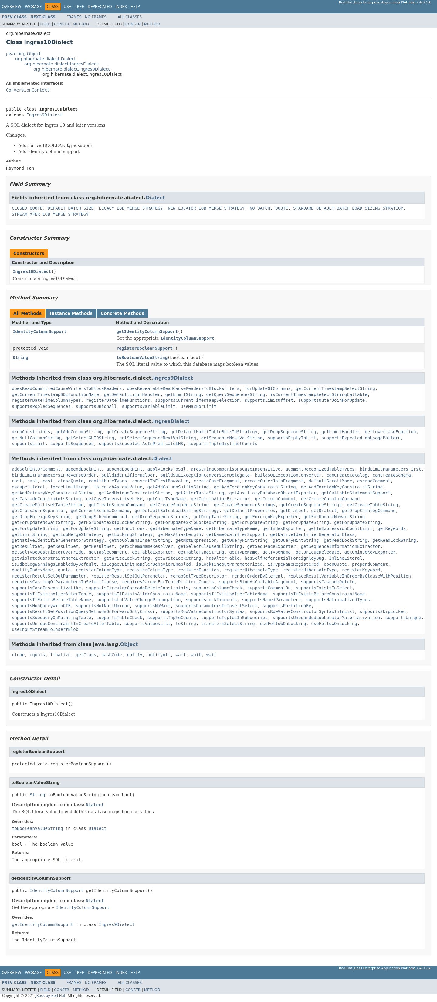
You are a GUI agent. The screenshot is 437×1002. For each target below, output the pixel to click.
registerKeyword (361, 570)
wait (181, 654)
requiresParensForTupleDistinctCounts (168, 581)
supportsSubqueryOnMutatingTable (51, 617)
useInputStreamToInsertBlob (45, 629)
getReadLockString (345, 540)
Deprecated (100, 7)
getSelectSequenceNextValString (157, 437)
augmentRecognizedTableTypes (320, 469)
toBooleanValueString (142, 357)
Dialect (155, 198)
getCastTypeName (166, 498)
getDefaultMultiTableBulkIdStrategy (214, 431)
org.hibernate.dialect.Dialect (45, 58)
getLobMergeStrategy (77, 534)
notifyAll (159, 654)
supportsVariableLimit (148, 406)
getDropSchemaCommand (101, 516)
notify (134, 654)
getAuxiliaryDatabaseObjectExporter (272, 493)
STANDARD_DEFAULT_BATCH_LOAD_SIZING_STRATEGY (348, 208)
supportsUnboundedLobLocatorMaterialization (326, 617)
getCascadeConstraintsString (46, 498)
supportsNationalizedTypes (338, 599)
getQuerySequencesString (235, 394)
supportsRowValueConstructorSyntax (202, 611)
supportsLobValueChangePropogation (138, 599)
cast (17, 480)
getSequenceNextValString (232, 437)
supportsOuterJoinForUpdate (331, 400)
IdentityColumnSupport (39, 331)
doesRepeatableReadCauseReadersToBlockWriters (183, 388)
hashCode (111, 654)
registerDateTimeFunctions (118, 400)
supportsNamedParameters (271, 599)
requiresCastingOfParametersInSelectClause (64, 581)
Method (81, 24)
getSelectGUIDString (90, 437)
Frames (74, 17)
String (20, 357)
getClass (86, 654)
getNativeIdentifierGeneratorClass (312, 534)
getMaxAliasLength (179, 534)
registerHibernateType (251, 570)
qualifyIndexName (32, 570)
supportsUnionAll (96, 406)
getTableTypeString (201, 552)
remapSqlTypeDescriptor (199, 576)
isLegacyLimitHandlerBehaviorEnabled (146, 564)
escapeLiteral (28, 486)
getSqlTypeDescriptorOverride (47, 552)
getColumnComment (275, 498)
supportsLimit (28, 443)
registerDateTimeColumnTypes (46, 400)
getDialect (293, 510)
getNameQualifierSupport (235, 534)
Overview (11, 7)
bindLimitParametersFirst (390, 469)
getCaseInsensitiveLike (114, 498)
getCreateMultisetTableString (47, 504)
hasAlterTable (223, 558)
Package (33, 7)
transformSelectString (228, 623)
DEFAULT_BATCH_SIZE (71, 208)
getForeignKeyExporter (271, 516)
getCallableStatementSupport (356, 493)
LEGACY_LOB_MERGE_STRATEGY (131, 208)
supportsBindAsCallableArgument (257, 581)
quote (64, 570)
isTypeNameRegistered (293, 564)
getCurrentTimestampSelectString (335, 388)
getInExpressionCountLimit (341, 528)
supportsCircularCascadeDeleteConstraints (137, 587)
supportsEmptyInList (292, 437)
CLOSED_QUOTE (27, 208)
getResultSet (27, 546)
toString (185, 623)
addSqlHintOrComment (36, 469)
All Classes (130, 17)
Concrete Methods (122, 313)
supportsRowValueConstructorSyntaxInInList (302, 611)
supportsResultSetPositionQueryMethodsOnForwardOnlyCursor (83, 611)
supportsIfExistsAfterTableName (229, 593)
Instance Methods (71, 313)
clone (18, 654)
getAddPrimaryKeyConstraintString (53, 493)
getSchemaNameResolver (146, 546)
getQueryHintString (245, 540)
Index (121, 7)
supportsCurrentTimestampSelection (197, 400)
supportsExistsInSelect (324, 587)
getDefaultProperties (250, 510)
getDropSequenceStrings (160, 516)
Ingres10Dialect (32, 271)
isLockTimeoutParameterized (229, 564)
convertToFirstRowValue (160, 480)
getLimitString (183, 394)
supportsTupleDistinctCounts (223, 443)
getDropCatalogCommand (368, 510)
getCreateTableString (372, 504)
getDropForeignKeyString (41, 516)
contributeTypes (108, 480)
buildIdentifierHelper (128, 475)
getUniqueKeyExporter (370, 552)
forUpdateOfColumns (268, 388)
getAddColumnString (78, 431)
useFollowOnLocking (283, 623)
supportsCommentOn (268, 587)
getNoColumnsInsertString (139, 540)
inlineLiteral (345, 558)
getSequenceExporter (271, 546)
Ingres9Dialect (44, 114)
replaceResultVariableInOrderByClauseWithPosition (349, 576)
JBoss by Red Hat (50, 996)
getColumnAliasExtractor (220, 498)
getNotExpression (195, 540)
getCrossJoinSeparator (39, 510)
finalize (60, 654)
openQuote (335, 564)
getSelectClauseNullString (210, 546)
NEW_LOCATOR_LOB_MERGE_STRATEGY (206, 208)
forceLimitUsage (69, 486)
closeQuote (70, 480)
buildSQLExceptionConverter (288, 475)
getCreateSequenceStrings (244, 504)
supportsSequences (71, 443)
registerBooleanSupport (145, 348)
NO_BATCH (260, 208)
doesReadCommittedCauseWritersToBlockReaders (67, 388)
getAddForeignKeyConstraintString (255, 486)
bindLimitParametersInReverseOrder (54, 475)
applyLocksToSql (166, 469)
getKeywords (392, 528)
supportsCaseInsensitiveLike (46, 587)
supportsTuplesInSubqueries (234, 617)
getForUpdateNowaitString (334, 516)
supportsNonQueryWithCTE (41, 605)
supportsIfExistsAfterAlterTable (51, 593)
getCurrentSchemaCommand (100, 510)
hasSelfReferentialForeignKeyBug (284, 558)
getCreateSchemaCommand (117, 504)
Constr (61, 24)
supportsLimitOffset (269, 400)
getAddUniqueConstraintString (135, 493)
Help (135, 7)
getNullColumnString (36, 437)
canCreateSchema (392, 475)
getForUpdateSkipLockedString (114, 522)
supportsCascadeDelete (327, 581)
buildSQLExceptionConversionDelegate (205, 475)
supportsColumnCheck (217, 587)
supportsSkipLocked (383, 611)
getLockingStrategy (130, 534)
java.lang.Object (23, 53)
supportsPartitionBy (287, 605)
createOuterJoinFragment (274, 480)
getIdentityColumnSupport (147, 331)
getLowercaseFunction (390, 431)
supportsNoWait (153, 605)
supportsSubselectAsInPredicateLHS (141, 443)
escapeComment (374, 480)
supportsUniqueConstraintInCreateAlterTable (65, 623)
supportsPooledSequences (41, 406)
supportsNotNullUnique (103, 605)
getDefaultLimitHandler (132, 394)
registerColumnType (99, 570)
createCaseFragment (216, 480)
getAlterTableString (199, 493)
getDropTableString (216, 516)
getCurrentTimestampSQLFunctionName (55, 394)
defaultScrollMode (330, 480)
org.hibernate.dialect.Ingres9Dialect (71, 69)
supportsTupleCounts (171, 617)
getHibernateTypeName (175, 528)
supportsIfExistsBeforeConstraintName (319, 593)
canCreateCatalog (347, 475)
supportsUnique (403, 617)
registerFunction (198, 570)
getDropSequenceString (289, 431)
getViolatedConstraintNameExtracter (55, 558)
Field (45, 24)
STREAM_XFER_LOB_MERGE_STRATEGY (50, 214)
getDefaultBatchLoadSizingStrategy (177, 510)
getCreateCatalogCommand (330, 498)
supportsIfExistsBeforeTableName (51, 599)
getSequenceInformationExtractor (340, 546)
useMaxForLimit (198, 406)
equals (37, 654)
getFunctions (129, 528)
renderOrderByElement (257, 576)
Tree (79, 7)
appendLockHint (83, 469)
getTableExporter (152, 552)
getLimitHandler (340, 431)
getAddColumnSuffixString (178, 486)
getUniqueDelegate (317, 552)
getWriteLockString (127, 558)
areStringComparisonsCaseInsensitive (235, 469)
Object (129, 644)
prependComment (370, 564)
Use (67, 7)
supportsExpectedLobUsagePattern (361, 437)
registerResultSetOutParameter (49, 576)
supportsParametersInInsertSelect (216, 605)
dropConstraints (31, 431)
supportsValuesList (147, 623)
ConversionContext (27, 90)
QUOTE (281, 208)
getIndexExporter (283, 528)
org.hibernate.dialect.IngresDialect (61, 64)
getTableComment (108, 552)
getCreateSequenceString (136, 431)
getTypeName (243, 552)
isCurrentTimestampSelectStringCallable (318, 394)
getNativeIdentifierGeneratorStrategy (58, 540)
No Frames (96, 17)
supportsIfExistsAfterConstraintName (141, 593)
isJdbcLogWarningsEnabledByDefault (54, 564)
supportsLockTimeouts (211, 599)
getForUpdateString (255, 522)
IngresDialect (171, 421)
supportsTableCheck (119, 617)
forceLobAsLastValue (118, 486)
